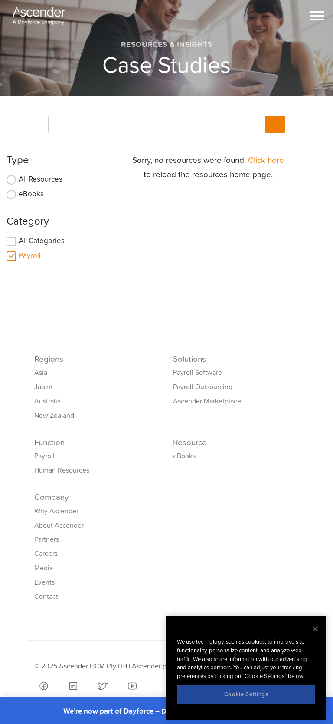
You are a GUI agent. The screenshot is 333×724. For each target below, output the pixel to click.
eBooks (31, 193)
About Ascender (59, 525)
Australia (47, 401)
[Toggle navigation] (317, 16)
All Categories (42, 240)
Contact (46, 596)
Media (43, 567)
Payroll (30, 255)
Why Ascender (56, 511)
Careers (46, 553)
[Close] (315, 628)
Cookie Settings (246, 694)
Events (44, 582)
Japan (43, 386)
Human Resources (61, 470)
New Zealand (54, 415)
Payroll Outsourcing (202, 386)
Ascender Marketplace (207, 401)
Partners (46, 539)
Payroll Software (197, 372)
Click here (266, 160)
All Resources (40, 179)
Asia (40, 372)
